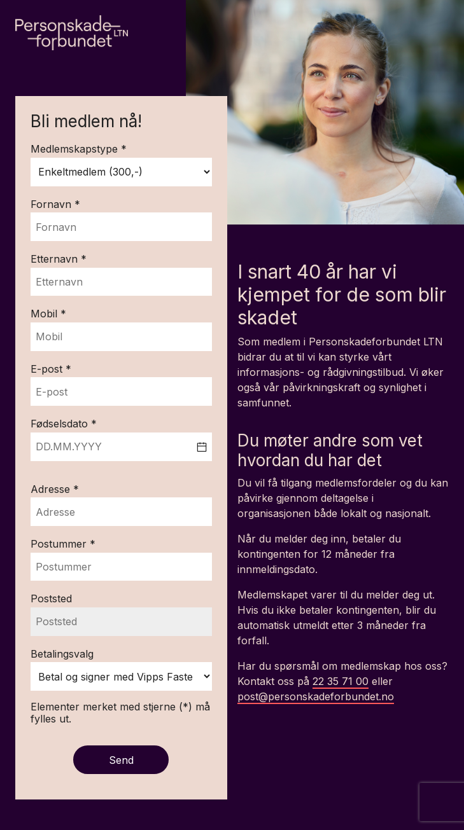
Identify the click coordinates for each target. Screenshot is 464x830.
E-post (48, 369)
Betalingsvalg (62, 654)
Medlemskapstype (76, 149)
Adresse (52, 489)
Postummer (60, 544)
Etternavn (56, 259)
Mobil (45, 314)
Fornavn (52, 205)
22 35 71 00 (341, 681)
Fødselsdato (61, 424)
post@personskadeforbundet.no (315, 696)
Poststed (51, 599)
